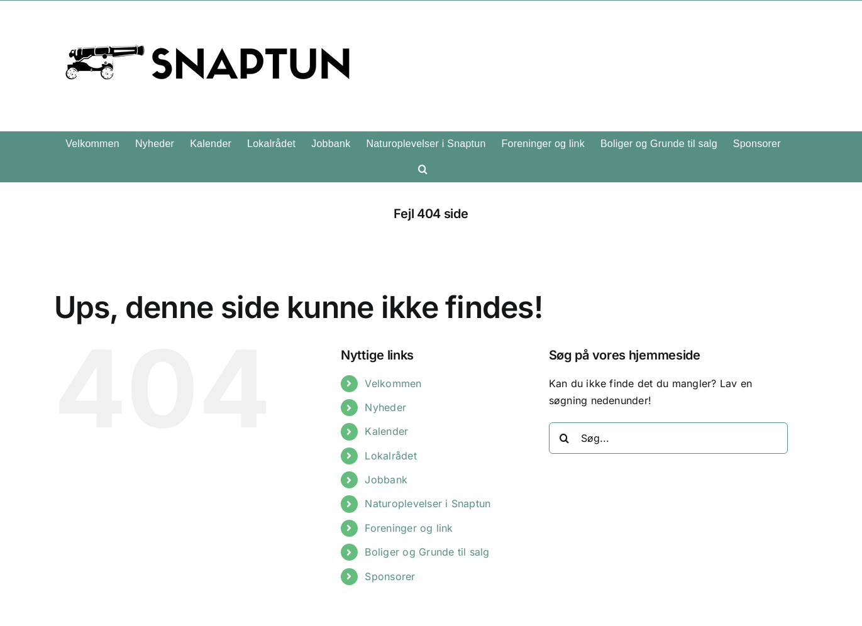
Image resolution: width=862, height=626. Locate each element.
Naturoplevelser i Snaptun (427, 503)
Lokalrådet (390, 455)
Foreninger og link (409, 528)
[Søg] (564, 438)
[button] (423, 169)
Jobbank (386, 479)
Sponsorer (390, 576)
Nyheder (385, 407)
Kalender (386, 431)
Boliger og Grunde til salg (427, 552)
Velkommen (393, 383)
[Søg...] (668, 438)
